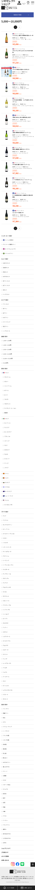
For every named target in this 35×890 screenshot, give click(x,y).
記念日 (4, 793)
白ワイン (5, 313)
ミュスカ (5, 672)
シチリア (6, 467)
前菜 (4, 802)
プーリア (6, 463)
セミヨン (5, 592)
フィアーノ (5, 627)
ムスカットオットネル (8, 690)
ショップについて (6, 848)
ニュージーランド (8, 496)
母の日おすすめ (7, 834)
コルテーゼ (5, 650)
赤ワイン (5, 308)
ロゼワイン (5, 317)
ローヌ (5, 395)
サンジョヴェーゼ (7, 551)
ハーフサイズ (6, 731)
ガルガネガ (5, 623)
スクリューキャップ (7, 726)
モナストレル (6, 596)
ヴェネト (6, 454)
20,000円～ (6, 363)
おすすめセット (6, 276)
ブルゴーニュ (7, 377)
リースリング (6, 560)
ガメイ (4, 681)
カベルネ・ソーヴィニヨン (9, 534)
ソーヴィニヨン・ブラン (8, 565)
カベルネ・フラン (7, 641)
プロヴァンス (7, 404)
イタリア (6, 418)
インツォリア (6, 614)
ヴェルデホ (5, 645)
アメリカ (6, 500)
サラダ (4, 780)
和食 (4, 807)
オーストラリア (7, 491)
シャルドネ (5, 542)
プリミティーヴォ (7, 605)
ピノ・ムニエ (6, 685)
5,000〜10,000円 (7, 354)
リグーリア (6, 441)
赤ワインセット (6, 281)
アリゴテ (5, 668)
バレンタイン (6, 708)
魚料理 (4, 749)
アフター (5, 816)
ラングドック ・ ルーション (10, 408)
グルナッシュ (6, 556)
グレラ (4, 516)
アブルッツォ (7, 436)
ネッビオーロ (6, 569)
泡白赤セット (6, 267)
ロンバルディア (7, 432)
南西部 (6, 413)
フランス (6, 373)
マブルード (5, 694)
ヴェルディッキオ (7, 587)
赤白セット (5, 272)
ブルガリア (6, 482)
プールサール (6, 676)
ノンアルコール (6, 331)
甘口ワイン (5, 326)
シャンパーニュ (7, 386)
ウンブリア (6, 427)
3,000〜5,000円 (7, 349)
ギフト (4, 722)
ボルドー (6, 381)
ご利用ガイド (4, 852)
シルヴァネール (6, 636)
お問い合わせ (5, 860)
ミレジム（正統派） (8, 240)
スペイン (6, 473)
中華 (4, 811)
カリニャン (5, 654)
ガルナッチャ (6, 578)
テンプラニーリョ (7, 574)
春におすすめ (6, 767)
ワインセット (6, 304)
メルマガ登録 (5, 856)
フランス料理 (6, 735)
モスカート (5, 699)
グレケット (5, 583)
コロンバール (6, 601)
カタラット (5, 632)
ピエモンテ (7, 450)
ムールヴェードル (7, 663)
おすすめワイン (6, 762)
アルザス (6, 399)
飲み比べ (5, 758)
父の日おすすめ (7, 838)
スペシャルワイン (8, 253)
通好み (4, 829)
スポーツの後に (7, 785)
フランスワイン (6, 825)
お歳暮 (4, 776)
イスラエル (6, 487)
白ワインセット (6, 285)
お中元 (4, 843)
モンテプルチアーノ (7, 525)
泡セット (5, 290)
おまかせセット (6, 263)
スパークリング (6, 322)
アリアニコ (5, 520)
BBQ (4, 718)
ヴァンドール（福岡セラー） (9, 244)
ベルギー (6, 478)
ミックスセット (6, 294)
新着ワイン (5, 713)
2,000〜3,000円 (7, 345)
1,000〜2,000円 (7, 340)
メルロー (5, 538)
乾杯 (4, 798)
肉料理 (4, 744)
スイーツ (5, 771)
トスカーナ (6, 459)
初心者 (4, 753)
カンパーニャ (7, 423)
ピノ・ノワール (6, 529)
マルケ (5, 445)
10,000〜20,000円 (8, 358)
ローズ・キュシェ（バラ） (9, 249)
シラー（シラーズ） (7, 547)
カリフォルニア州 (8, 505)
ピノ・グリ (5, 618)
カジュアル (5, 789)
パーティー (5, 820)
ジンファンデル (6, 609)
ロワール (6, 390)
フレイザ (5, 659)
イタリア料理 (6, 740)
